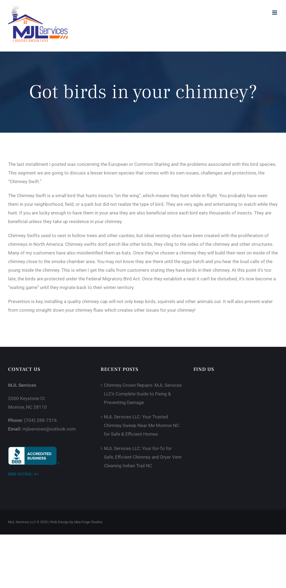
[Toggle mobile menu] (275, 12)
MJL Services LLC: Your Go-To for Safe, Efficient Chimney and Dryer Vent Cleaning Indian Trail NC (143, 457)
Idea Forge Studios (88, 522)
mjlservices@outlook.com (49, 429)
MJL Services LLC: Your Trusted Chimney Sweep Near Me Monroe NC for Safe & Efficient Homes (141, 425)
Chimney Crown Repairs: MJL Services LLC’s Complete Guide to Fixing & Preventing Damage (143, 393)
